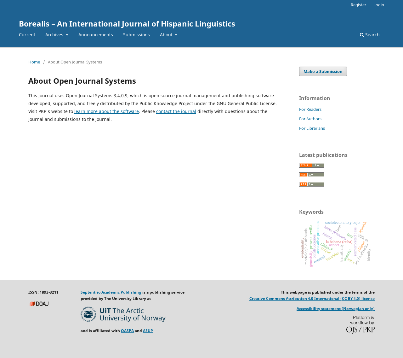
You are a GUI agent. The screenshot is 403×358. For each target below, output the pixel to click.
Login (378, 5)
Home (34, 62)
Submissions (136, 35)
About (167, 35)
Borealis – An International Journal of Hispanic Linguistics (127, 23)
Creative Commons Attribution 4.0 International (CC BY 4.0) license (312, 298)
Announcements (95, 35)
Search (370, 35)
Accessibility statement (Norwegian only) (336, 308)
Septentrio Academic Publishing (111, 292)
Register (358, 5)
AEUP (148, 330)
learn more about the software (106, 111)
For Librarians (312, 128)
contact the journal (176, 111)
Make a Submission (323, 71)
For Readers (310, 109)
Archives (55, 35)
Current (27, 35)
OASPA (127, 330)
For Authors (310, 119)
